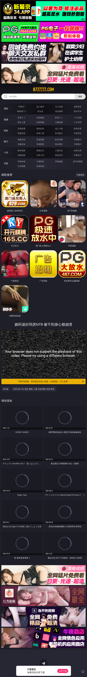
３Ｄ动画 (78, 117)
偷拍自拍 (40, 128)
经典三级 (40, 133)
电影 (6, 130)
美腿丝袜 (21, 144)
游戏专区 (78, 106)
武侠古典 (78, 150)
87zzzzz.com (43, 89)
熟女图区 (59, 144)
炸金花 (40, 111)
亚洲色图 (40, 139)
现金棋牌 (59, 111)
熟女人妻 (21, 122)
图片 (6, 141)
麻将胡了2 (21, 111)
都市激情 (21, 150)
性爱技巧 (78, 155)
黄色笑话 (59, 155)
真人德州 (40, 106)
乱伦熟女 (59, 133)
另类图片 (78, 144)
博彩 (6, 108)
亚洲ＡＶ (21, 117)
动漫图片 (78, 139)
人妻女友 (59, 150)
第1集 (5, 389)
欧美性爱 (78, 128)
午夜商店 (40, 161)
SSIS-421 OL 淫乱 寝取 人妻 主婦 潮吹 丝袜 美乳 (34, 389)
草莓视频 (59, 161)
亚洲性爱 (21, 128)
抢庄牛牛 (78, 111)
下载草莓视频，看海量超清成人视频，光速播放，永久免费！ (51, 381)
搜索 (80, 96)
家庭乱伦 (40, 150)
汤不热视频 (77, 161)
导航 (6, 163)
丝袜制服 (40, 122)
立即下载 (63, 671)
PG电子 (21, 106)
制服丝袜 (21, 133)
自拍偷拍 (40, 117)
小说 (6, 152)
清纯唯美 (40, 144)
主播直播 (59, 122)
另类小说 (40, 155)
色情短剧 (40, 166)
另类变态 (78, 133)
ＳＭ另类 (78, 122)
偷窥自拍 (21, 139)
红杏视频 (21, 166)
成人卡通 (59, 128)
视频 (6, 119)
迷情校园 (21, 155)
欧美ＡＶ (59, 117)
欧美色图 (59, 139)
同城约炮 (21, 161)
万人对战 (59, 106)
